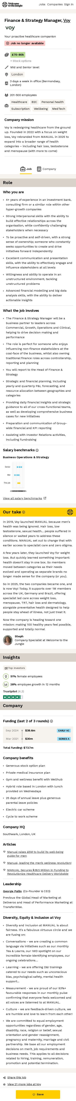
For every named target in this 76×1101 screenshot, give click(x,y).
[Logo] (12, 4)
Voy (66, 20)
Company (46, 169)
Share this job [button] (14, 1077)
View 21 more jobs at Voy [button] (22, 1084)
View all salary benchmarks (22, 498)
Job (26, 169)
